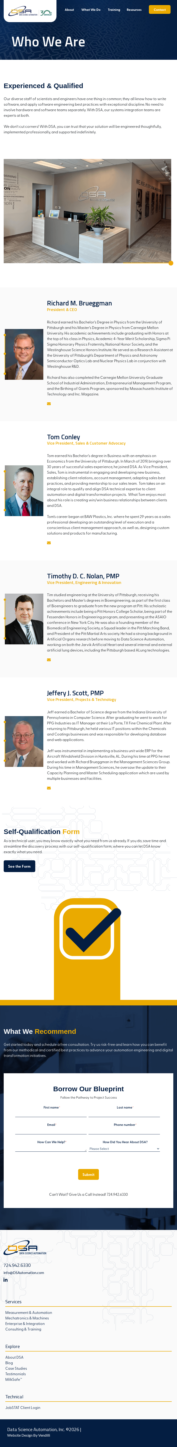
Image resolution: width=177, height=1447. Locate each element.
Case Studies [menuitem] (16, 1368)
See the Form (19, 866)
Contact (160, 9)
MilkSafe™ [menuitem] (13, 1379)
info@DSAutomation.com (23, 1272)
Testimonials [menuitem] (15, 1373)
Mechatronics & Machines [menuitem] (27, 1317)
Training (114, 9)
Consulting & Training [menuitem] (23, 1328)
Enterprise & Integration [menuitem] (25, 1323)
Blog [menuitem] (9, 1362)
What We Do (90, 9)
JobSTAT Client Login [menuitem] (22, 1407)
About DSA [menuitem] (14, 1357)
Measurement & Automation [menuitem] (28, 1312)
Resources (134, 9)
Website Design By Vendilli (28, 1435)
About (69, 9)
